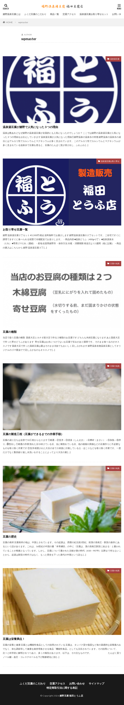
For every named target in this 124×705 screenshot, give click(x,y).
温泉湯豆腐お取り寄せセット (94, 14)
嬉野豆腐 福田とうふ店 (71, 695)
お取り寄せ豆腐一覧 (15, 229)
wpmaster (23, 22)
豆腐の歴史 (10, 536)
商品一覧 (54, 14)
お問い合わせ (77, 683)
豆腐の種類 (10, 331)
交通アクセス (69, 14)
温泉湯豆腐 (114, 59)
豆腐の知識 (114, 263)
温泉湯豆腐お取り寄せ (110, 161)
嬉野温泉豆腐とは (11, 14)
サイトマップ (96, 683)
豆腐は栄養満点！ (14, 638)
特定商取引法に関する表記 (62, 687)
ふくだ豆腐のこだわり (35, 14)
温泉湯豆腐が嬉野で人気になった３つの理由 (30, 127)
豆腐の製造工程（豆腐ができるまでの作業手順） (33, 434)
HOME (9, 22)
